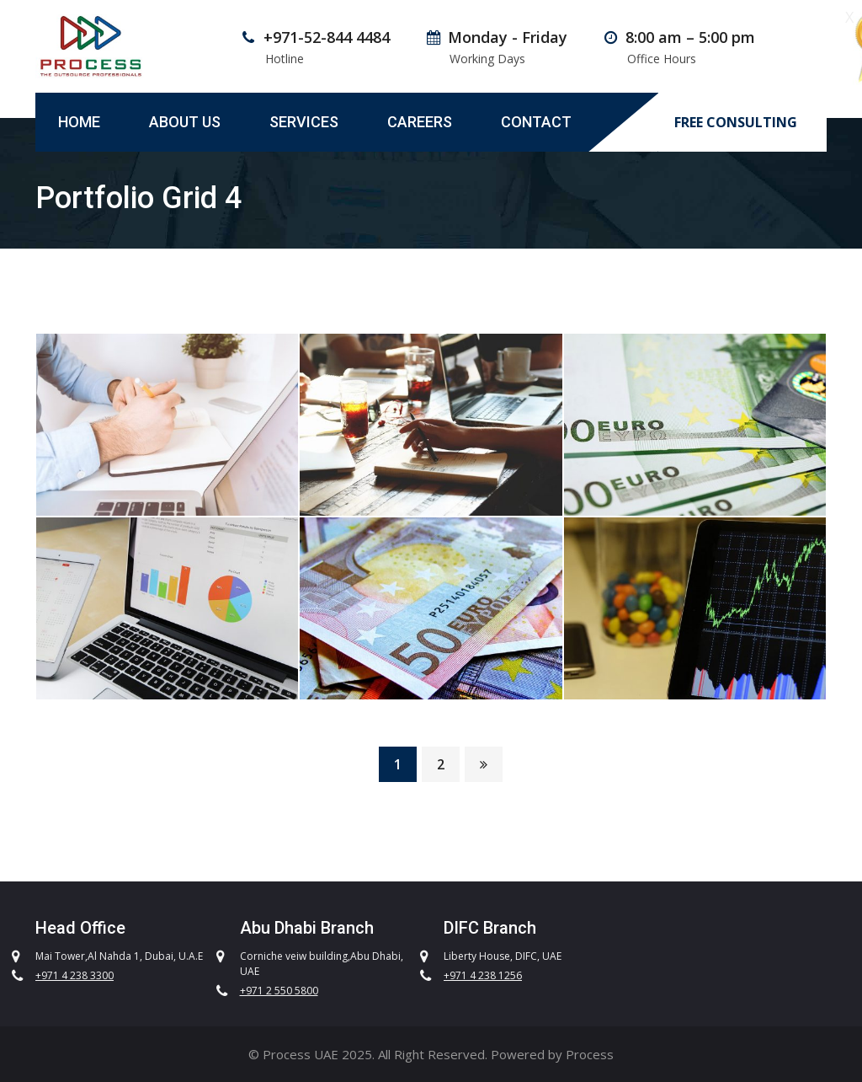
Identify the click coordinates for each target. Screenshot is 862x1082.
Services (303, 122)
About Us (185, 122)
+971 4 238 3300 (74, 975)
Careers (419, 122)
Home (79, 122)
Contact (536, 122)
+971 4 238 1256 (483, 975)
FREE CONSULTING (735, 122)
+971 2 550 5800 (279, 990)
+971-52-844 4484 (326, 37)
